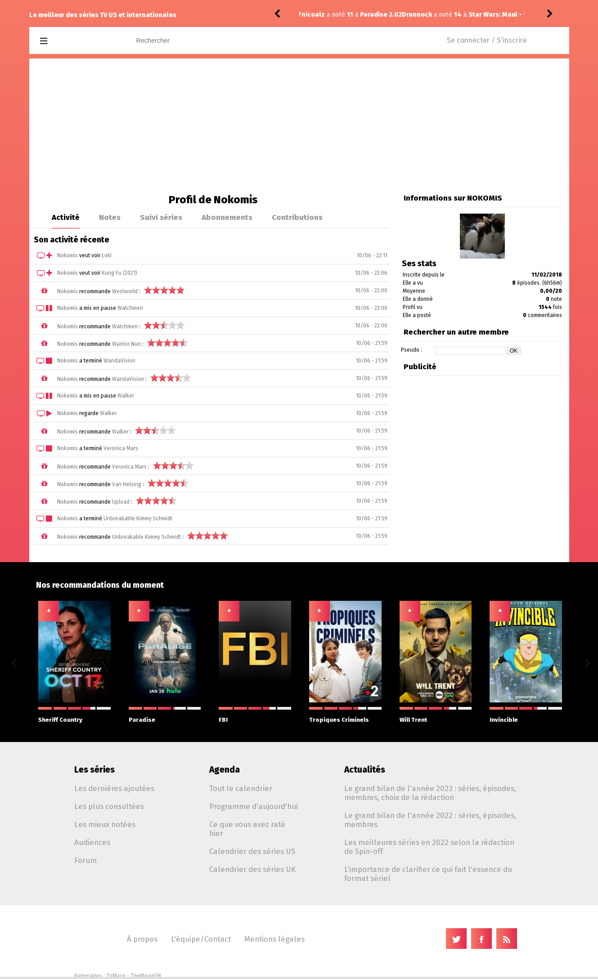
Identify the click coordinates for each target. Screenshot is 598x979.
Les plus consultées (109, 806)
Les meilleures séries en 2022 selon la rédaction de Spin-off (429, 847)
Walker (125, 396)
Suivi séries (161, 217)
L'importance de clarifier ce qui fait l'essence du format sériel (428, 874)
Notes (110, 217)
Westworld (125, 291)
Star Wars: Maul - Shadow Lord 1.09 (423, 14)
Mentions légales (274, 938)
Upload (121, 502)
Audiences (92, 842)
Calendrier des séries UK (252, 869)
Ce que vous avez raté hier (247, 829)
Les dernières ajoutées (114, 788)
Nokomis (67, 255)
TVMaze (116, 976)
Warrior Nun (126, 344)
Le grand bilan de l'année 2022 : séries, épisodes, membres (430, 820)
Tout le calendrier (240, 788)
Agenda (224, 769)
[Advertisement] (299, 126)
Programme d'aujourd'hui (253, 806)
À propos (142, 938)
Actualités (364, 769)
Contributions (297, 217)
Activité (66, 217)
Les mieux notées (104, 824)
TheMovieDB (145, 976)
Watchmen (130, 308)
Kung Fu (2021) (119, 273)
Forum (85, 860)
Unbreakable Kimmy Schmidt (137, 518)
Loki (107, 255)
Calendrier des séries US (252, 851)
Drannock (316, 14)
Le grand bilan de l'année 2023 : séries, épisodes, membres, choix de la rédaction (430, 793)
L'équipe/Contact (201, 938)
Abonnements (227, 217)
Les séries (94, 769)
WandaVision (119, 361)
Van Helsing (126, 484)
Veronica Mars (120, 448)
